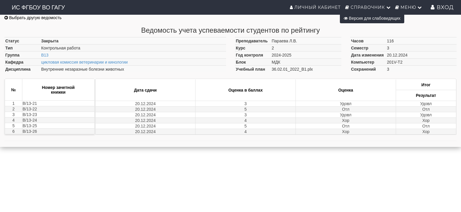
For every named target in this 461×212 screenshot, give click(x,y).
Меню (408, 7)
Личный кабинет (315, 7)
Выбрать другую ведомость (32, 17)
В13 (45, 55)
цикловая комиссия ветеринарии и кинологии (84, 62)
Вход (442, 7)
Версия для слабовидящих (372, 18)
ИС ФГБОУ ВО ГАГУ (38, 7)
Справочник (368, 7)
